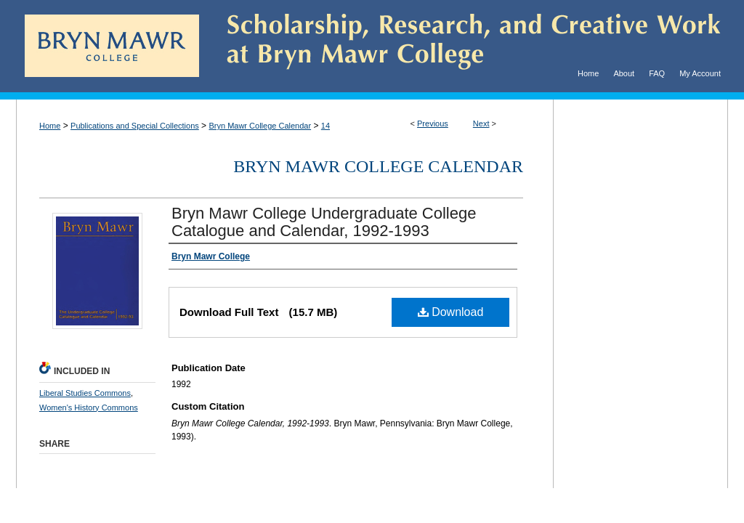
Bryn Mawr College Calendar (260, 125)
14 (325, 125)
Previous (432, 123)
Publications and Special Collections (134, 125)
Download (451, 312)
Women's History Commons (88, 407)
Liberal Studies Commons (85, 393)
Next (481, 123)
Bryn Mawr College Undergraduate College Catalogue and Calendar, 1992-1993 (323, 222)
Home (49, 125)
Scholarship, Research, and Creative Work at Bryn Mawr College (463, 46)
